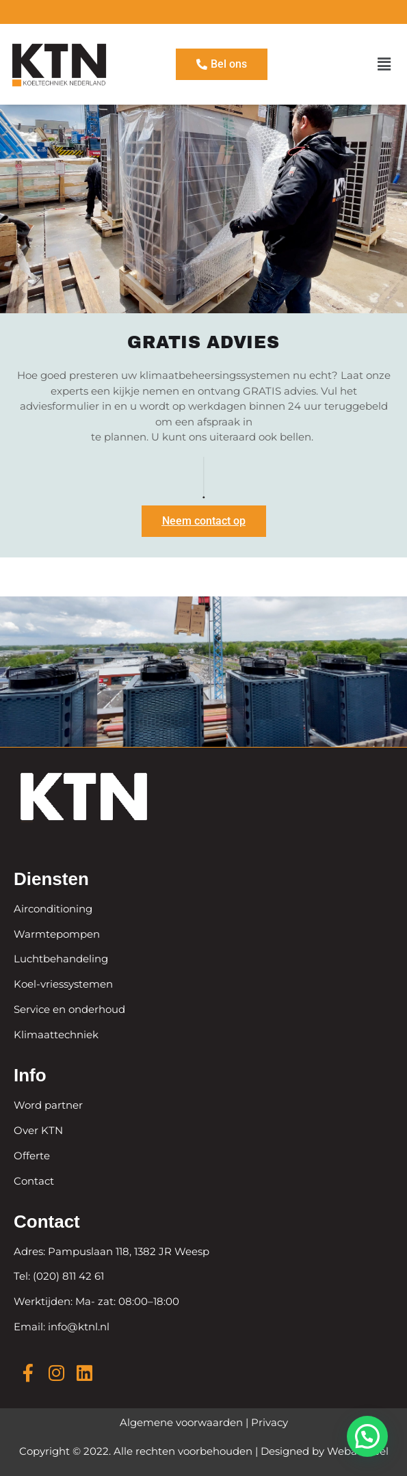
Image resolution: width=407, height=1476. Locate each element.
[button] (384, 64)
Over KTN (38, 1130)
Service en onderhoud (69, 1009)
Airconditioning (53, 908)
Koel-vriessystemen (63, 983)
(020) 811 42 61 (68, 1275)
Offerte (32, 1155)
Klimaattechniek (56, 1034)
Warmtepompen (57, 933)
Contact (34, 1180)
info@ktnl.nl (77, 1326)
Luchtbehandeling (61, 958)
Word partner (48, 1104)
